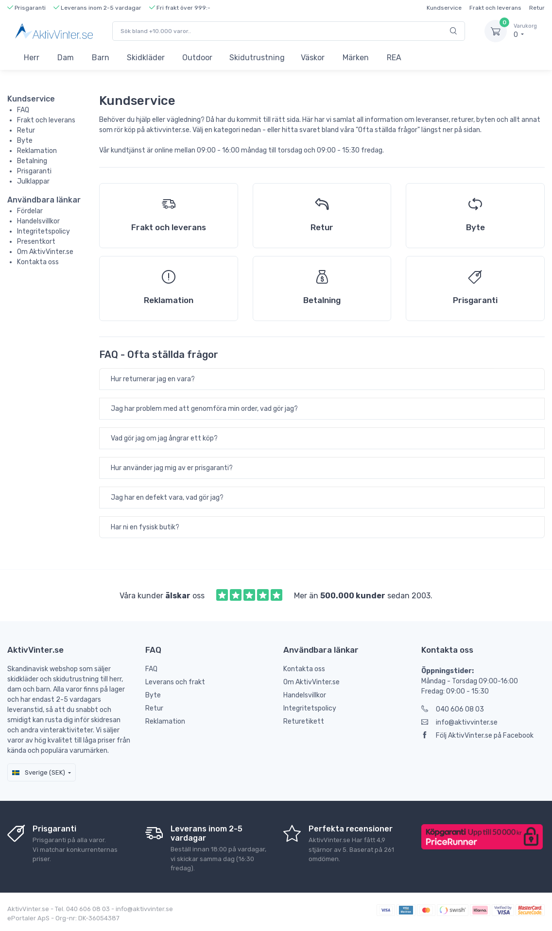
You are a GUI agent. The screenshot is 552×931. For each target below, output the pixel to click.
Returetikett (303, 721)
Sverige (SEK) (38, 772)
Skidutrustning (257, 57)
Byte (25, 140)
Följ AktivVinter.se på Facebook (477, 735)
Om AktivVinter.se (45, 252)
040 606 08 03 (452, 709)
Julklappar (33, 181)
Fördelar (30, 211)
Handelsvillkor (38, 221)
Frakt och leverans (495, 7)
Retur (537, 7)
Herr (31, 57)
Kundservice (444, 7)
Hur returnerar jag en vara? (153, 379)
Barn (100, 57)
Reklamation (37, 151)
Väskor (313, 57)
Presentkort (36, 241)
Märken (356, 57)
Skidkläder (146, 57)
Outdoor (197, 57)
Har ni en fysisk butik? (145, 527)
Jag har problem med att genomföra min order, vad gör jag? (204, 409)
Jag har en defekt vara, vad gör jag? (167, 497)
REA (394, 57)
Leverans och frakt (175, 682)
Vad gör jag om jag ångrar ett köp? (164, 438)
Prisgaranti (34, 171)
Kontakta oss (38, 262)
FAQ (23, 110)
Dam (65, 57)
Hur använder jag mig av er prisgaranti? (172, 468)
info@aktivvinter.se (459, 722)
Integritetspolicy (43, 231)
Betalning (32, 161)
